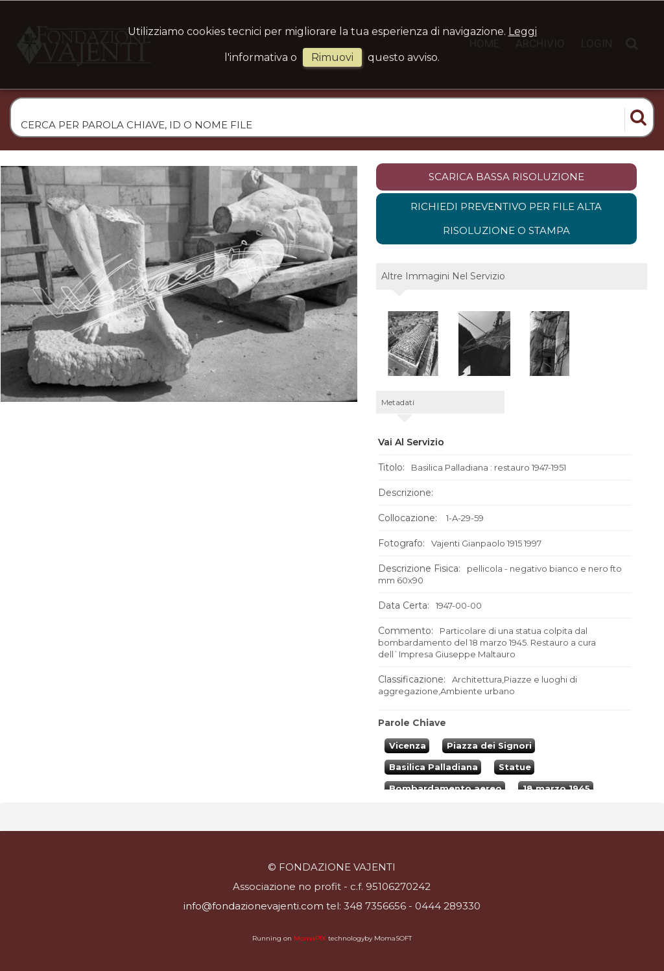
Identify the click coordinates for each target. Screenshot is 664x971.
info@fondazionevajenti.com (254, 906)
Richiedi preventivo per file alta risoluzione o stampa (506, 218)
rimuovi (332, 57)
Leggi (522, 31)
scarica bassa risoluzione (506, 176)
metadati (397, 402)
